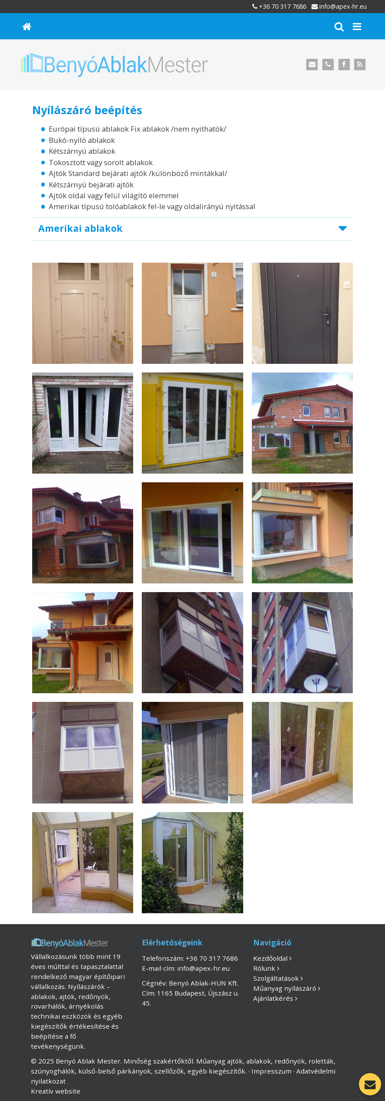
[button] (356, 26)
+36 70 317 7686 (282, 6)
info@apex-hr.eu (343, 6)
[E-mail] (312, 64)
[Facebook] (344, 64)
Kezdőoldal (270, 958)
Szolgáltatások (276, 978)
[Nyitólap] (27, 26)
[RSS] (360, 64)
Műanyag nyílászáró (284, 988)
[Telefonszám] (328, 64)
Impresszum (271, 1071)
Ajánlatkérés (273, 998)
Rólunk (264, 968)
